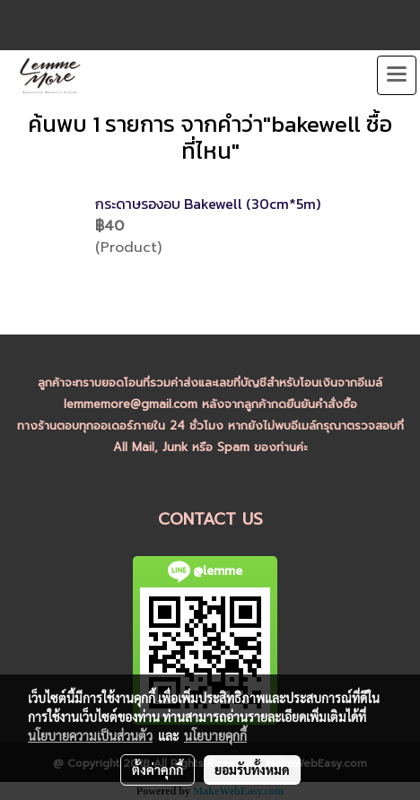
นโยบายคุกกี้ (215, 735)
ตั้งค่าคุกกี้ (157, 769)
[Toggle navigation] (396, 75)
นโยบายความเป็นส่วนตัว (90, 735)
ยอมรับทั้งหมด (252, 769)
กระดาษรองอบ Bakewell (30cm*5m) (207, 203)
